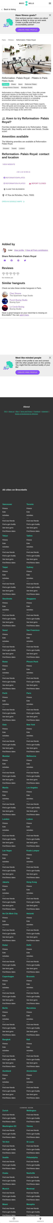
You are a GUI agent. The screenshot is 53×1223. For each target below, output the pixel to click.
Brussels (31, 977)
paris (4, 40)
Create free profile (27, 30)
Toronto (30, 504)
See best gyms (7, 528)
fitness (11, 40)
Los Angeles (32, 788)
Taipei (5, 567)
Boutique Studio (26, 87)
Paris (29, 693)
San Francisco (33, 630)
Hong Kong (32, 882)
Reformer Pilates (31, 84)
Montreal (31, 1189)
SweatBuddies (14, 1219)
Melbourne (31, 756)
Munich (5, 1189)
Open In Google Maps (14, 201)
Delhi (29, 945)
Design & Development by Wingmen (26, 414)
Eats (4, 512)
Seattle (5, 1157)
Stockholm (7, 599)
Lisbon (30, 819)
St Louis (30, 1142)
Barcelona (31, 1008)
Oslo (4, 725)
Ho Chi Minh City (10, 914)
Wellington (31, 1111)
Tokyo (5, 536)
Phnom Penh (32, 662)
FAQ (5, 411)
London (5, 819)
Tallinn (30, 536)
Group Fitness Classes (11, 87)
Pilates (13, 84)
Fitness (6, 84)
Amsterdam (32, 1071)
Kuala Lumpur (33, 851)
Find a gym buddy (9, 524)
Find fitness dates (8, 531)
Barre (20, 84)
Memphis (31, 1204)
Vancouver (7, 504)
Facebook (37, 411)
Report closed (37, 183)
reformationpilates (14, 178)
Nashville (31, 1173)
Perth (4, 693)
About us (11, 411)
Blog (17, 411)
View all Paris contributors (37, 250)
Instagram (45, 411)
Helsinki (30, 914)
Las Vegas (7, 851)
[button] (26, 59)
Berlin (5, 1008)
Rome (5, 662)
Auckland (6, 1071)
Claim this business (14, 189)
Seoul (5, 630)
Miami (5, 1204)
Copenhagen (8, 977)
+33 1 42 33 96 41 (23, 172)
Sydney (30, 567)
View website (9, 164)
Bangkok (6, 1040)
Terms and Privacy (26, 411)
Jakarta (5, 882)
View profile (19, 250)
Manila (5, 788)
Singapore (31, 599)
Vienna (30, 1126)
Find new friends (8, 521)
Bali (28, 1040)
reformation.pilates (14, 183)
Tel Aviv (5, 1142)
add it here (24, 315)
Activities (5, 515)
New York (31, 725)
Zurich (5, 1111)
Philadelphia (32, 1157)
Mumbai (6, 756)
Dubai (5, 945)
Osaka (5, 1173)
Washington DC (9, 1126)
